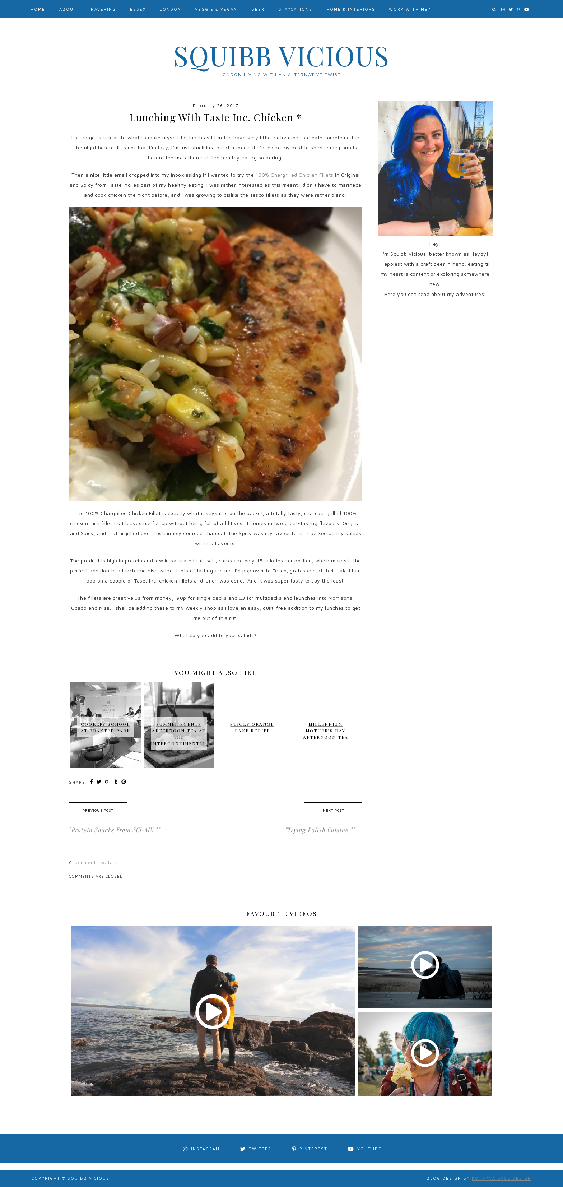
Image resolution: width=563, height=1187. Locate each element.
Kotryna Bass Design (501, 1178)
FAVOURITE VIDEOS (281, 913)
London (170, 9)
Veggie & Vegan (216, 9)
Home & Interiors (350, 9)
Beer (258, 9)
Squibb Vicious (281, 55)
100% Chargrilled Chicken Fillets (295, 175)
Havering (103, 9)
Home (38, 9)
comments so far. (95, 862)
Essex (138, 9)
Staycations (295, 9)
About (68, 9)
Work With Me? (410, 9)
